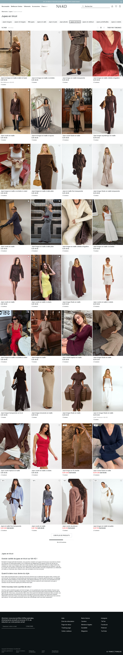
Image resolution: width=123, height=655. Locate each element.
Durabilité (84, 628)
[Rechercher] (95, 6)
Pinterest (104, 628)
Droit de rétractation (68, 621)
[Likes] (116, 6)
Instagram (104, 618)
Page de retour (66, 624)
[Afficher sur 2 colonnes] (100, 27)
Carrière (83, 621)
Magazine (84, 631)
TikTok (103, 621)
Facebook (104, 624)
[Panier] (119, 6)
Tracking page (66, 628)
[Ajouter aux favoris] (28, 32)
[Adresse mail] (13, 626)
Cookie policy (43, 651)
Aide (63, 618)
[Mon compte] (112, 6)
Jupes (10, 11)
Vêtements (5, 11)
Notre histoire (85, 618)
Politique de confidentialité (32, 651)
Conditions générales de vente (7, 651)
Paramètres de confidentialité (55, 651)
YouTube (104, 631)
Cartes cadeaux (67, 631)
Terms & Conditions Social (20, 651)
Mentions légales (86, 624)
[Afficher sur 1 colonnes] (97, 27)
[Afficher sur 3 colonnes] (104, 27)
